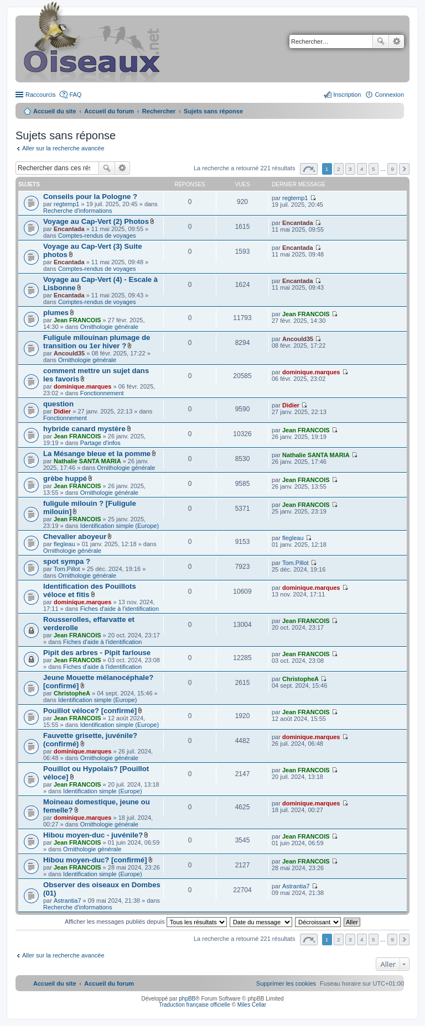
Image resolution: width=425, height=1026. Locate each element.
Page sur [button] (309, 169)
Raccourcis (40, 94)
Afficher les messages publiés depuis (146, 921)
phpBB (187, 999)
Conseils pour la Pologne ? (90, 196)
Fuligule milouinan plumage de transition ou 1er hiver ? (96, 341)
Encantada (69, 229)
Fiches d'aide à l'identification (119, 608)
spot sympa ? (66, 561)
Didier (62, 411)
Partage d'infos (100, 442)
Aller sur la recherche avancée (63, 148)
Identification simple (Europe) (119, 525)
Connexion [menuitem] (389, 94)
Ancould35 (69, 353)
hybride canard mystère (84, 429)
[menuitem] (286, 983)
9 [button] (392, 169)
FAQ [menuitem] (75, 94)
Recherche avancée (396, 41)
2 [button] (338, 169)
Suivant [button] (404, 169)
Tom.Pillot (67, 569)
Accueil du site (54, 111)
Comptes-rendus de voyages (97, 235)
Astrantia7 (67, 900)
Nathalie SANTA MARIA (87, 461)
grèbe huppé (65, 478)
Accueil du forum (109, 111)
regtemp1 (66, 204)
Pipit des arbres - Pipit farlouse (97, 652)
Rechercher (380, 41)
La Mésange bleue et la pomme (97, 453)
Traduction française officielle (194, 1005)
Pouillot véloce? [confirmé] (90, 710)
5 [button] (373, 169)
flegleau (64, 544)
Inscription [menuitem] (347, 94)
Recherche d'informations (77, 210)
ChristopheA (72, 693)
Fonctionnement (102, 393)
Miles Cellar (251, 1005)
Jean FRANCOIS (77, 320)
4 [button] (362, 169)
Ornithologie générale (109, 326)
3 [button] (350, 169)
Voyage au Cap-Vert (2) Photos (96, 221)
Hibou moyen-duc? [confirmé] (95, 860)
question (58, 404)
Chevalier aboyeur (74, 536)
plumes (56, 312)
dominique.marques (83, 386)
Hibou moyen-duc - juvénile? (93, 835)
